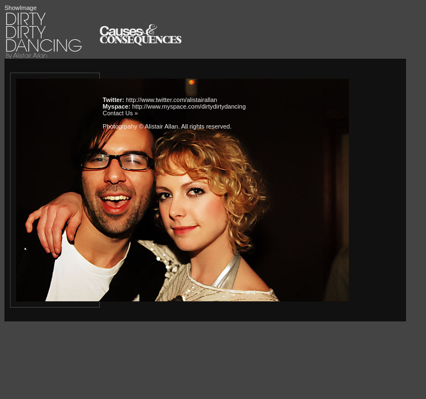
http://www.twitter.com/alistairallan (171, 99)
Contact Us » (120, 113)
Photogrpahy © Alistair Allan (140, 126)
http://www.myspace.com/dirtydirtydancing (189, 106)
